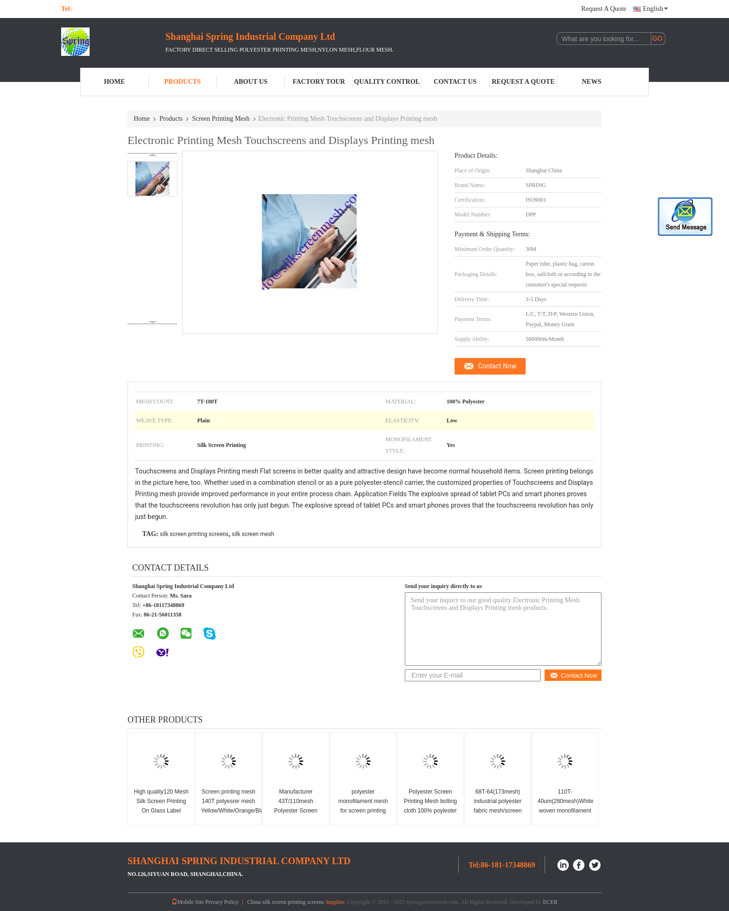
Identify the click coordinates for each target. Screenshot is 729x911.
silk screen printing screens (194, 534)
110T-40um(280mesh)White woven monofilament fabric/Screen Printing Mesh (565, 810)
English (655, 8)
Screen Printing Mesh (220, 118)
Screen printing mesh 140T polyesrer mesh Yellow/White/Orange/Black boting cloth (229, 805)
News (591, 81)
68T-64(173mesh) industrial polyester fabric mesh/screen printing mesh (497, 805)
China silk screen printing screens (285, 902)
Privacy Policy (221, 902)
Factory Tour (318, 81)
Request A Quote (603, 8)
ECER (550, 902)
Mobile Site (188, 902)
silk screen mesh (253, 534)
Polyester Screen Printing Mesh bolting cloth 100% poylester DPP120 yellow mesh (430, 805)
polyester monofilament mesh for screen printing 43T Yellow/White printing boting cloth (363, 810)
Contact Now (497, 366)
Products (182, 81)
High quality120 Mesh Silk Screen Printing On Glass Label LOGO (161, 805)
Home (114, 81)
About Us (250, 81)
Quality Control (387, 81)
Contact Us (455, 81)
